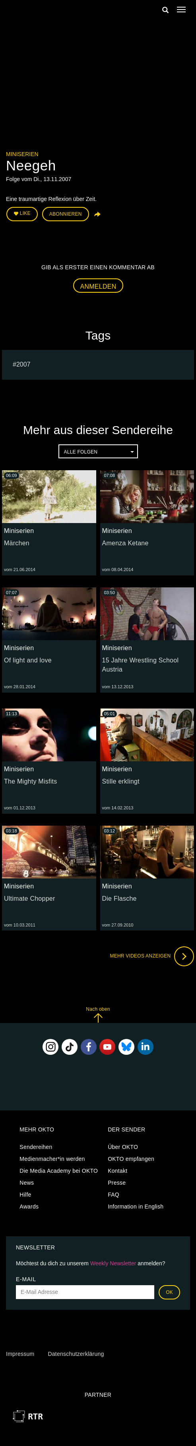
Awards (29, 1206)
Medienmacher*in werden (52, 1159)
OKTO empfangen (131, 1159)
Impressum (20, 1354)
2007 (23, 364)
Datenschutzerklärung (76, 1354)
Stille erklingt (121, 781)
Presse (117, 1183)
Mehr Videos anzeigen (152, 956)
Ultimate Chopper (29, 898)
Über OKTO (123, 1147)
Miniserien (22, 154)
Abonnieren (65, 214)
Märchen (16, 543)
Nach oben (98, 1014)
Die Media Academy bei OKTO (58, 1171)
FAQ (113, 1194)
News (26, 1183)
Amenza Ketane (125, 543)
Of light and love (28, 660)
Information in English (135, 1206)
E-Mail (26, 1279)
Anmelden (98, 286)
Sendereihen (35, 1147)
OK (169, 1292)
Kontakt (117, 1171)
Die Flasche (119, 898)
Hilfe (25, 1194)
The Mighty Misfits (30, 781)
